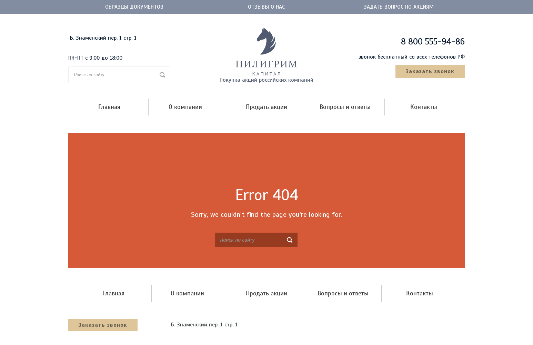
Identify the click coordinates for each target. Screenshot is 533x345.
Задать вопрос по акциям (399, 6)
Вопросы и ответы (345, 107)
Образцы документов (134, 6)
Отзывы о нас (266, 6)
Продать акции (266, 107)
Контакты (423, 107)
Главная (109, 107)
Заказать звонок (430, 71)
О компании (185, 107)
